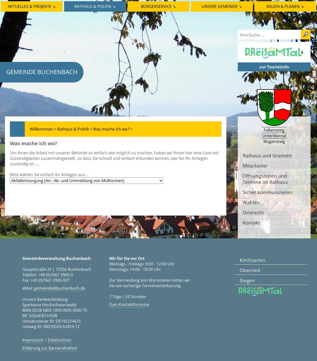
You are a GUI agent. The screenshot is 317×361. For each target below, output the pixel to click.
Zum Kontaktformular (129, 304)
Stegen (247, 280)
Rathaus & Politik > (74, 129)
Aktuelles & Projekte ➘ (32, 6)
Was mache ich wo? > (112, 129)
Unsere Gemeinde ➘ (222, 6)
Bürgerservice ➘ (158, 6)
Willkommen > (43, 129)
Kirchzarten (252, 260)
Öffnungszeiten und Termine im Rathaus (265, 179)
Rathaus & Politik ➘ (95, 6)
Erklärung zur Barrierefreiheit (49, 348)
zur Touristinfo (274, 67)
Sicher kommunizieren (268, 192)
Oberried (250, 270)
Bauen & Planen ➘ (285, 6)
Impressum (33, 340)
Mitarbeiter (255, 166)
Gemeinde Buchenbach (42, 72)
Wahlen (251, 202)
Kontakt (251, 223)
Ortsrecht (253, 212)
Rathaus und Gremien (267, 155)
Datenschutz (60, 340)
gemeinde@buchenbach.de (59, 288)
